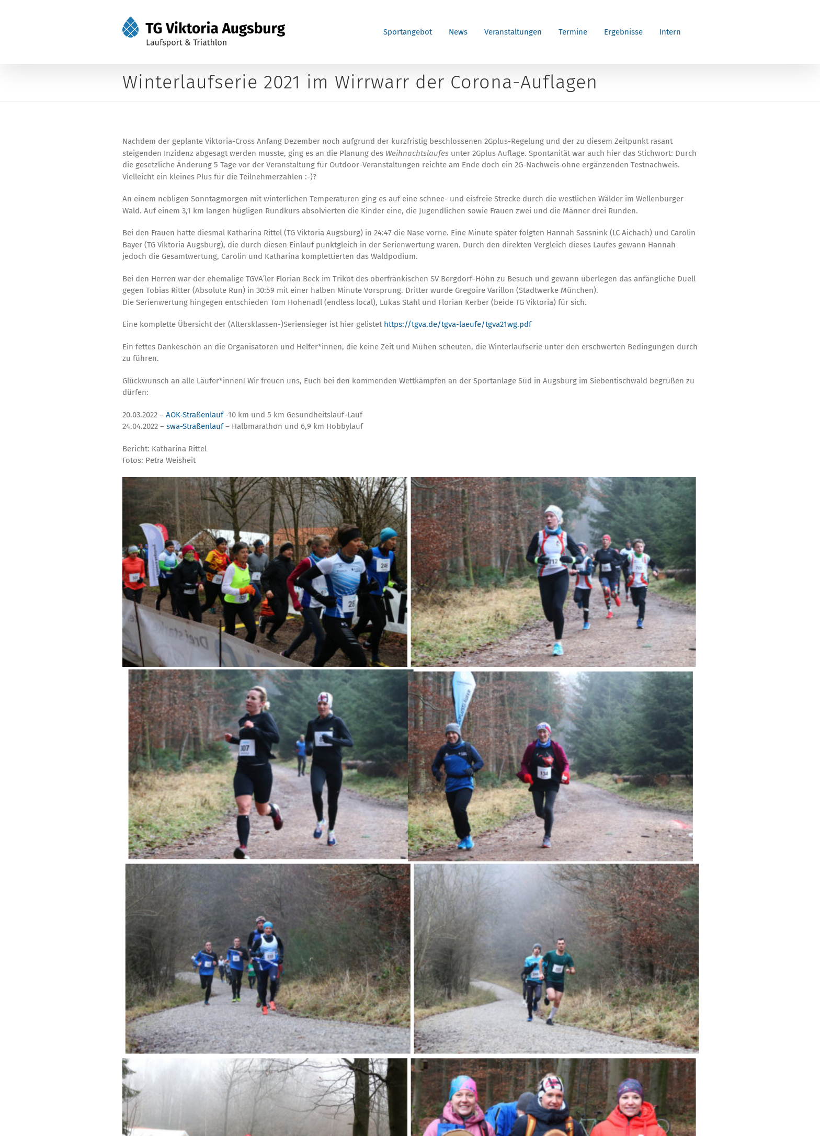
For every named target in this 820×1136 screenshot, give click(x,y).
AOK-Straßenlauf (194, 414)
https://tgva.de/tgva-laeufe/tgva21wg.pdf (457, 324)
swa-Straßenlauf (194, 426)
